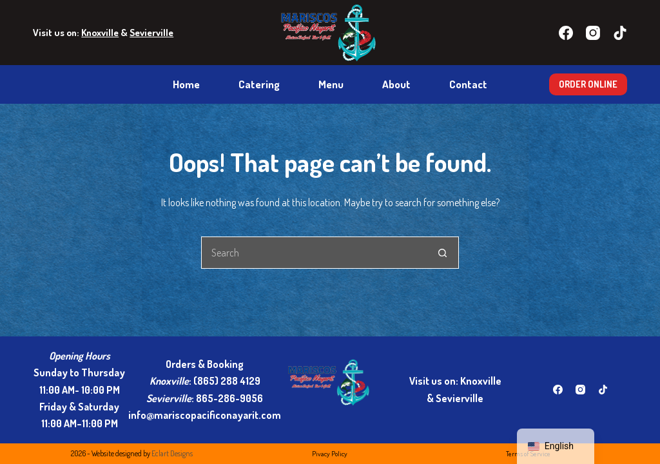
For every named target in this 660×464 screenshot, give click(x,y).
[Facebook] (566, 33)
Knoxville (100, 32)
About (396, 84)
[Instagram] (593, 33)
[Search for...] (314, 253)
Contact (468, 84)
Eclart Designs (172, 453)
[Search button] (443, 253)
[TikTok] (620, 33)
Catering (259, 84)
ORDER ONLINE (588, 84)
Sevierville (151, 32)
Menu (331, 84)
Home (186, 84)
